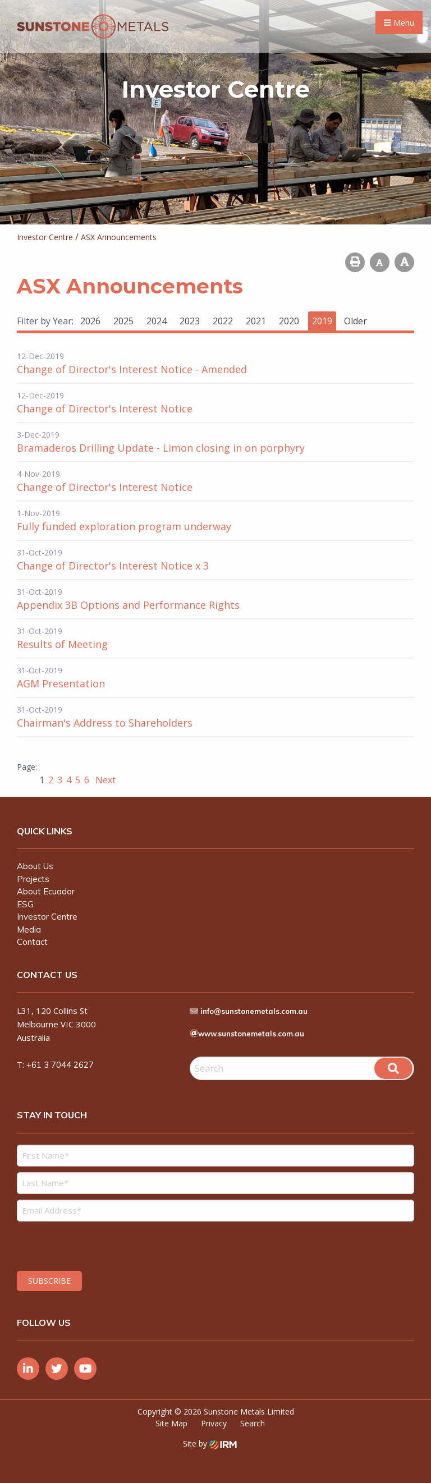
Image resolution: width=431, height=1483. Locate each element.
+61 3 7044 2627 (60, 1064)
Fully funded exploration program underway (124, 526)
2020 (289, 321)
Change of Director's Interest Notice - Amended (132, 369)
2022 (223, 321)
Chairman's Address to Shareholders (104, 722)
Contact (32, 941)
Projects (33, 879)
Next (104, 780)
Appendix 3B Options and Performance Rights (128, 605)
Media (29, 929)
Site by (210, 1443)
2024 (156, 321)
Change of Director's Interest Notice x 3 (113, 565)
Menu (399, 22)
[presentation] (85, 1244)
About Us (35, 866)
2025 (123, 321)
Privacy (214, 1423)
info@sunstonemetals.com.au (254, 1011)
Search (252, 1423)
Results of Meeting (62, 644)
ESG (25, 904)
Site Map (171, 1423)
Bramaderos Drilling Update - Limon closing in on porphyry (161, 447)
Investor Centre (47, 916)
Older (355, 321)
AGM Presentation (61, 683)
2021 (256, 321)
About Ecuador (46, 891)
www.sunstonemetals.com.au (251, 1033)
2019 (322, 321)
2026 (90, 321)
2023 (190, 321)
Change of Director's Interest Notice (104, 408)
